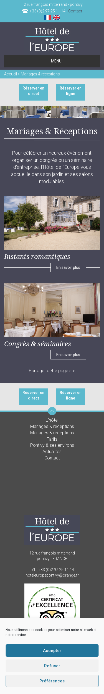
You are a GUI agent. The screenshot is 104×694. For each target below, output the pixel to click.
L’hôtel (52, 420)
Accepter (52, 650)
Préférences (52, 681)
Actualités (52, 451)
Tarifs (52, 439)
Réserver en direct (33, 91)
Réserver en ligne (71, 91)
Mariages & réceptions (52, 426)
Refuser (52, 665)
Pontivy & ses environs (52, 445)
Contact (75, 11)
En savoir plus (68, 267)
